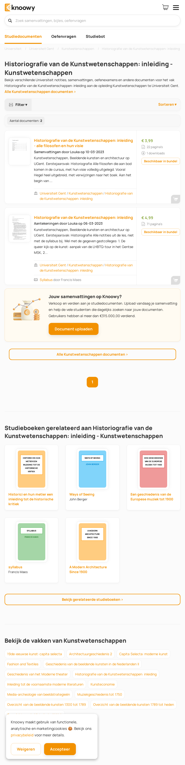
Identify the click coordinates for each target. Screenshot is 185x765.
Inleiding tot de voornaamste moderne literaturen (45, 684)
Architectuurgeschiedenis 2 (90, 654)
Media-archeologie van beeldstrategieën (38, 694)
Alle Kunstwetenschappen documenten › (40, 91)
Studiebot (95, 36)
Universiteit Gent (53, 193)
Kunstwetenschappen (86, 193)
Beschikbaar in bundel (160, 161)
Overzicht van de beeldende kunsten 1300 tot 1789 (46, 704)
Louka (75, 152)
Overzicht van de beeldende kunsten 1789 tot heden (133, 704)
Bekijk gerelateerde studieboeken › (92, 599)
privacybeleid (22, 735)
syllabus (46, 279)
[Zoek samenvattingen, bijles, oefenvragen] (92, 20)
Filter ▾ (17, 105)
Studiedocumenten (23, 36)
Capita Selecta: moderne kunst (143, 654)
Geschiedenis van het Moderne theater (37, 674)
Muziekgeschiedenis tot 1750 (99, 694)
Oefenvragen (63, 36)
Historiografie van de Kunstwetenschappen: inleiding (83, 217)
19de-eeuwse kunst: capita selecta (34, 654)
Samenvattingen (47, 152)
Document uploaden (73, 329)
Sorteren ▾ (167, 104)
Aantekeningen (46, 223)
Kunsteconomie (103, 684)
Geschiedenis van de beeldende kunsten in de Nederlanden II (92, 664)
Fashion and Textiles (22, 664)
